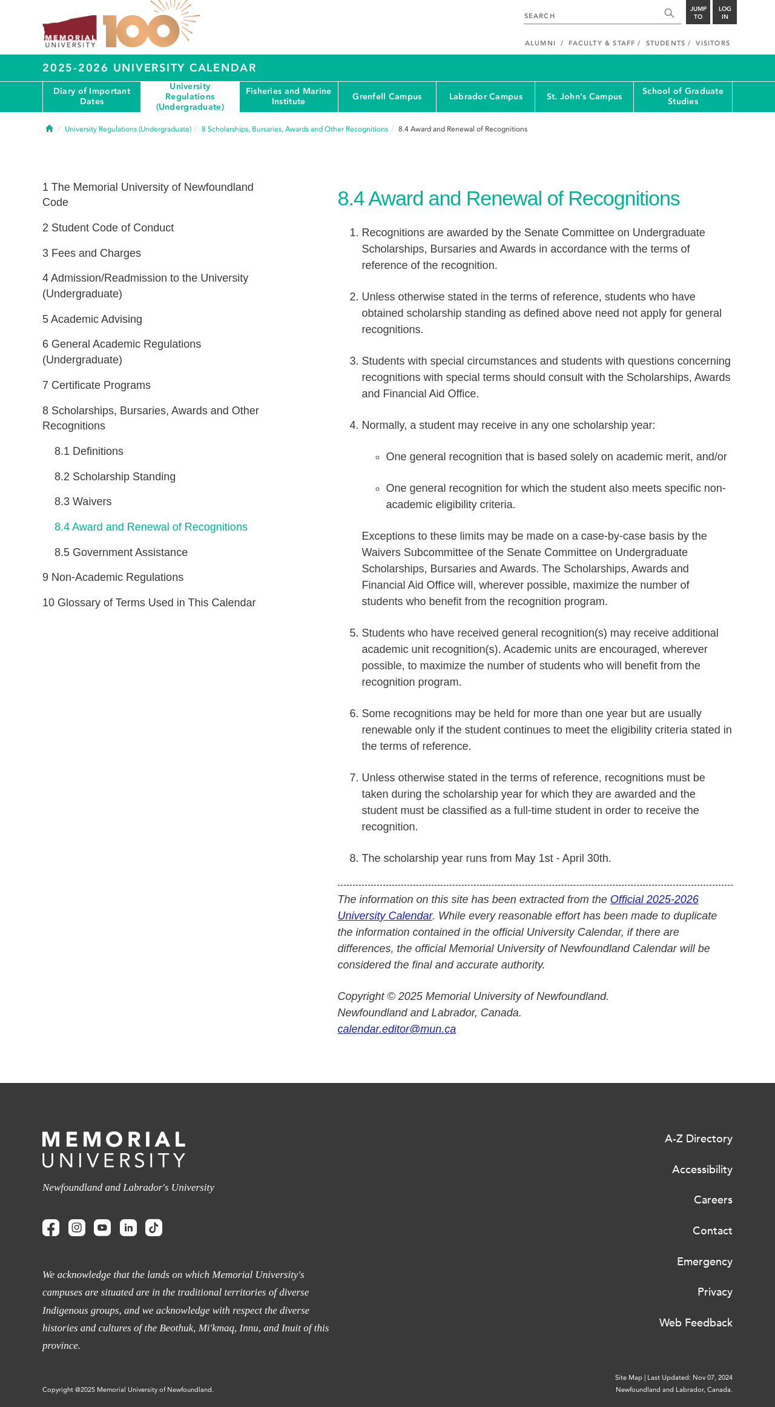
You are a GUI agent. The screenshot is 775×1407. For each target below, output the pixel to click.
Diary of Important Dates (91, 96)
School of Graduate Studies (683, 96)
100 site (151, 24)
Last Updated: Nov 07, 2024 (690, 1378)
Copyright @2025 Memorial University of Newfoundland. (128, 1390)
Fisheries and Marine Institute (289, 96)
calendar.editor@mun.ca (397, 1029)
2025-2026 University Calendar (149, 67)
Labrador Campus (486, 96)
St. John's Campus (584, 96)
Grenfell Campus (386, 96)
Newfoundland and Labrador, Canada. (674, 1390)
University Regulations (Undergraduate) (190, 97)
